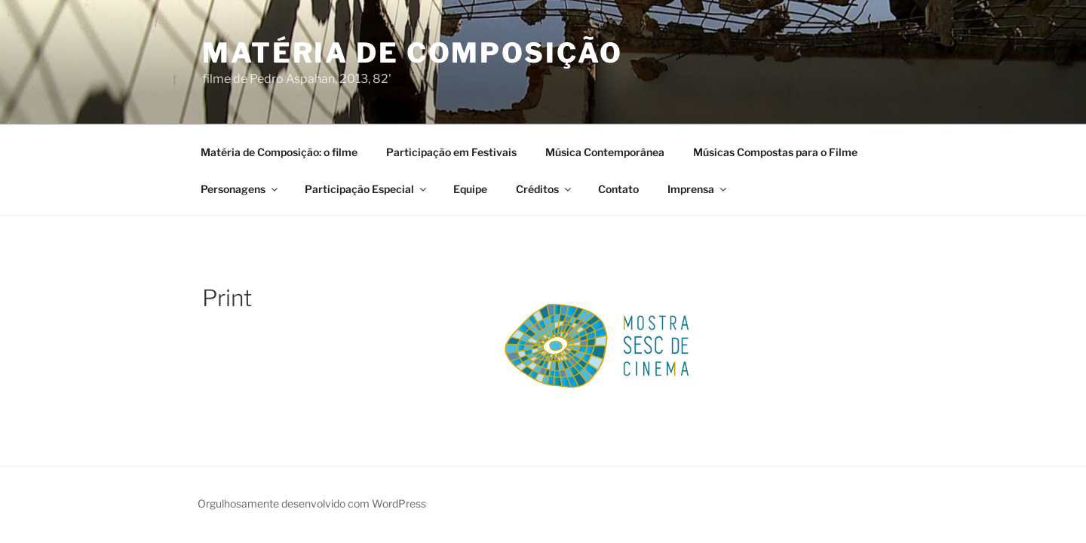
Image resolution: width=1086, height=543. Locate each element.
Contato (618, 189)
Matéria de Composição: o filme (279, 152)
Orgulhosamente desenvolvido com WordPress (312, 503)
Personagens (240, 189)
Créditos (544, 189)
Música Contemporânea (604, 152)
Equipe (470, 189)
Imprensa (698, 189)
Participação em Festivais (451, 152)
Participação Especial (366, 189)
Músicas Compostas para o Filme (775, 152)
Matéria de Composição (412, 52)
